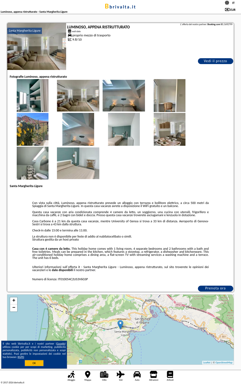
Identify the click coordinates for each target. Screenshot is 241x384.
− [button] (13, 307)
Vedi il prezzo (215, 61)
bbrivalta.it (120, 7)
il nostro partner (84, 270)
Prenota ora (215, 288)
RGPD (21, 357)
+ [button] (13, 300)
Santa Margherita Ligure (24, 31)
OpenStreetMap (224, 362)
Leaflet (206, 362)
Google (61, 343)
